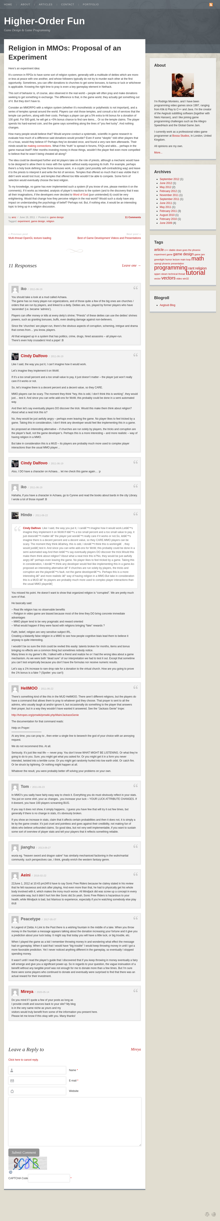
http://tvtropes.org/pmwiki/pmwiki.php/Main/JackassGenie (45, 715)
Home (8, 4)
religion (50, 221)
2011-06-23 (38, 787)
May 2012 (165, 187)
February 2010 (168, 219)
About (25, 4)
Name (73, 1070)
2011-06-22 (41, 515)
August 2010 (167, 215)
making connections (39, 145)
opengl (157, 263)
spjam (157, 274)
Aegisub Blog (167, 305)
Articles (46, 4)
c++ (167, 250)
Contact (67, 4)
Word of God (80, 194)
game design (57, 217)
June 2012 (166, 183)
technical (173, 274)
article (159, 250)
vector (157, 278)
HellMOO (29, 688)
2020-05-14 (43, 992)
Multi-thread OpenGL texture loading (29, 238)
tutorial (195, 272)
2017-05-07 (50, 919)
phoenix (166, 263)
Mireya (27, 991)
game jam (199, 254)
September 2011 (169, 199)
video (179, 278)
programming (171, 267)
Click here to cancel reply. (23, 1059)
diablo (172, 250)
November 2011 (169, 195)
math (198, 258)
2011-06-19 (36, 289)
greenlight (159, 259)
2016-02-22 (40, 875)
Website (73, 1091)
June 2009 (166, 223)
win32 (186, 278)
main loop (185, 259)
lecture (176, 259)
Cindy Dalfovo (34, 356)
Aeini (25, 875)
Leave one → (131, 265)
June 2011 (166, 203)
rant (191, 268)
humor (168, 259)
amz (14, 217)
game (170, 254)
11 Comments (133, 217)
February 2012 (168, 191)
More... (158, 152)
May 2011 (165, 207)
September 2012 (169, 179)
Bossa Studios (180, 135)
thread (181, 274)
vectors (168, 277)
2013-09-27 (44, 847)
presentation (177, 263)
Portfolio (91, 4)
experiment (24, 221)
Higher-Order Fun (44, 21)
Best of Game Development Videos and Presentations (109, 238)
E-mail (73, 1080)
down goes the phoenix (188, 250)
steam (164, 274)
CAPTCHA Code (18, 1178)
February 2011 (168, 211)
